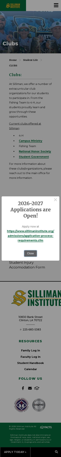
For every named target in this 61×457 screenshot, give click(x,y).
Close (30, 253)
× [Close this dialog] (55, 200)
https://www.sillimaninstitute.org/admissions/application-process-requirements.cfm (30, 236)
